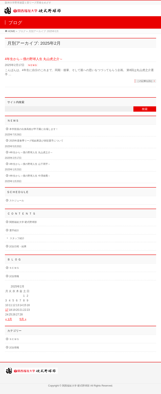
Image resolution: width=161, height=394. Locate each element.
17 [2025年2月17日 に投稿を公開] (7, 309)
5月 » (22, 319)
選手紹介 (14, 230)
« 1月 (8, 319)
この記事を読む (145, 81)
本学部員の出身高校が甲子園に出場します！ (33, 129)
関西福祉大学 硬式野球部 (23, 222)
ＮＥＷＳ (32, 65)
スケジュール (16, 200)
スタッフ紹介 (17, 238)
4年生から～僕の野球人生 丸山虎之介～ (34, 59)
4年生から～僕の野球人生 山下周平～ (29, 164)
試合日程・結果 (17, 246)
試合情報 (14, 276)
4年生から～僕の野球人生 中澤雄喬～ (29, 175)
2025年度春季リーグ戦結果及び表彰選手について (36, 140)
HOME (11, 31)
